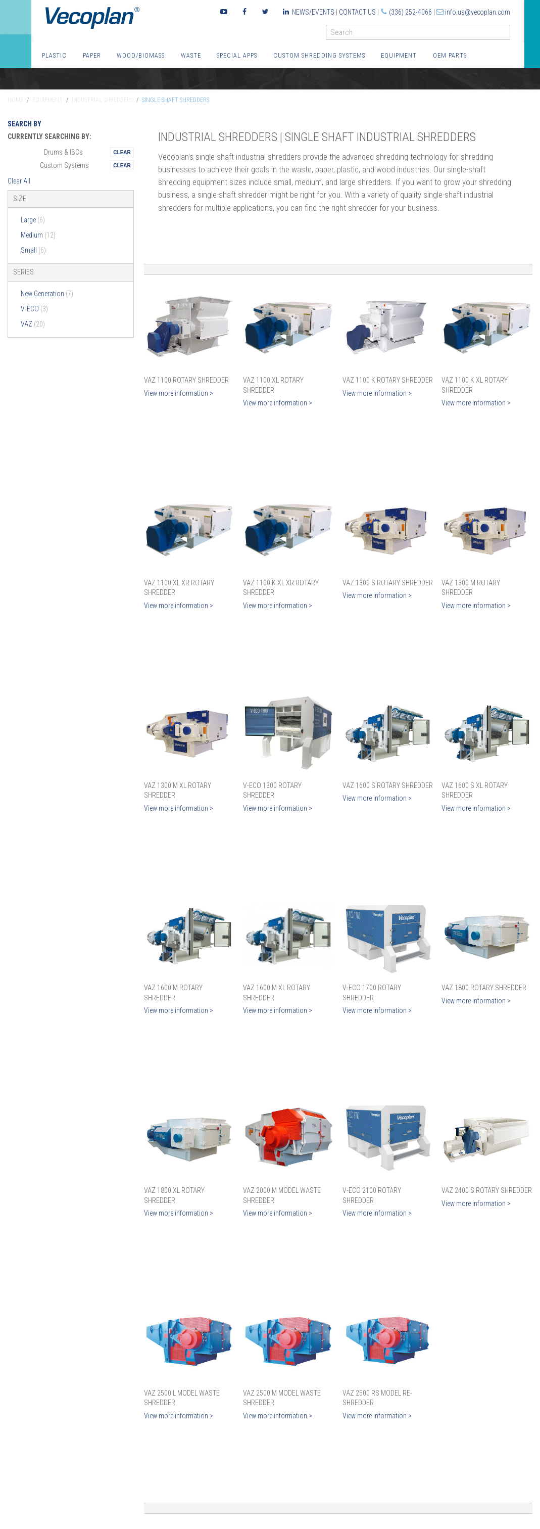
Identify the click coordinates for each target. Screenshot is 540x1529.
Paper (92, 55)
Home (15, 100)
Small (33, 250)
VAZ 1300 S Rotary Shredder (387, 583)
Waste (191, 55)
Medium (38, 235)
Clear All (19, 181)
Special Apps (237, 55)
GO (506, 34)
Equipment (399, 55)
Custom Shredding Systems (319, 55)
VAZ (33, 324)
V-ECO (34, 309)
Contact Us (357, 12)
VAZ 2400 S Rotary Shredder (486, 1190)
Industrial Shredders (102, 100)
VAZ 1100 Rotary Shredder (186, 380)
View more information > (178, 393)
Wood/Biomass (141, 55)
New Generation (47, 294)
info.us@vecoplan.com (477, 12)
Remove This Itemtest (121, 152)
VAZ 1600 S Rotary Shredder (387, 785)
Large (33, 220)
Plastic (54, 55)
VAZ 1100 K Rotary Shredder (387, 380)
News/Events (313, 12)
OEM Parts (450, 55)
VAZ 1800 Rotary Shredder (483, 988)
